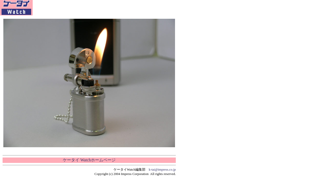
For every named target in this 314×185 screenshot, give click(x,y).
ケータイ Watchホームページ (89, 160)
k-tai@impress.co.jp (162, 169)
